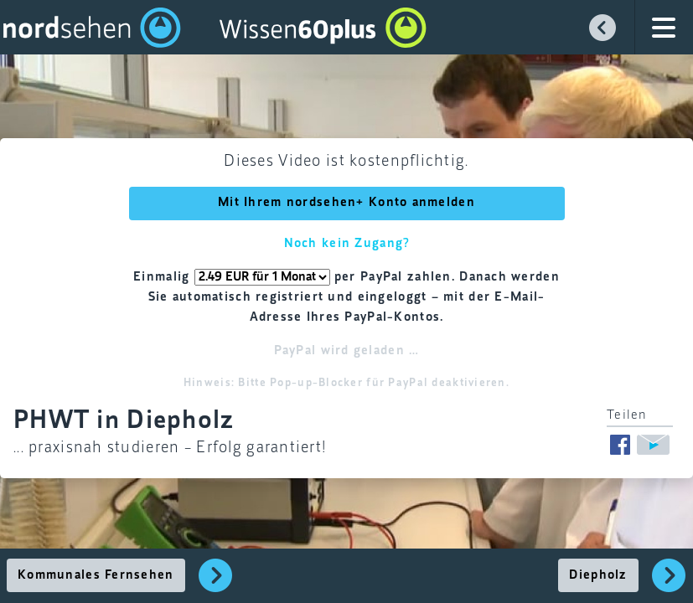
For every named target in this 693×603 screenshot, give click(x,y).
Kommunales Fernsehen (96, 575)
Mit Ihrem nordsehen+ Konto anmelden (346, 202)
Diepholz (598, 575)
